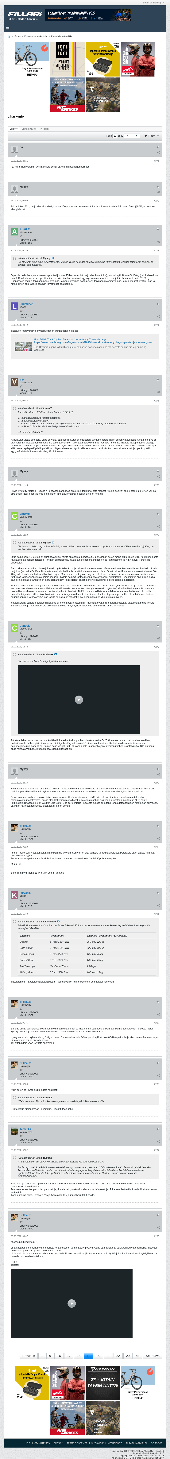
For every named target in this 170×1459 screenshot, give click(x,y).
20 (98, 1356)
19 (88, 1356)
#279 (156, 783)
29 (128, 1356)
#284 (156, 1150)
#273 (156, 250)
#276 (156, 485)
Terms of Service (77, 1443)
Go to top (156, 1443)
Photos (45, 129)
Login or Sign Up (153, 2)
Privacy (58, 1443)
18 (78, 1356)
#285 (156, 1236)
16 (59, 1356)
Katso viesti (53, 258)
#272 (156, 200)
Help (27, 1443)
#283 (156, 1084)
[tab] (14, 128)
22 (118, 1356)
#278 (156, 647)
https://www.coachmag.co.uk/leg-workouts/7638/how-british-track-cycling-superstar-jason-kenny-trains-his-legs (99, 342)
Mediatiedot (115, 1443)
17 (69, 1356)
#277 (156, 535)
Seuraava (153, 1356)
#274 (156, 325)
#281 (156, 914)
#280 (156, 847)
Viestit (14, 129)
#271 (156, 161)
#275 (156, 400)
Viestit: (23, 242)
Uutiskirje (97, 1443)
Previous (28, 1356)
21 (108, 1356)
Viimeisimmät (29, 129)
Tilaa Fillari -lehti (136, 1443)
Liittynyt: (24, 240)
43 (138, 1356)
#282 (156, 1023)
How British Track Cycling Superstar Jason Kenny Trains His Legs (70, 339)
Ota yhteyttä (42, 1443)
